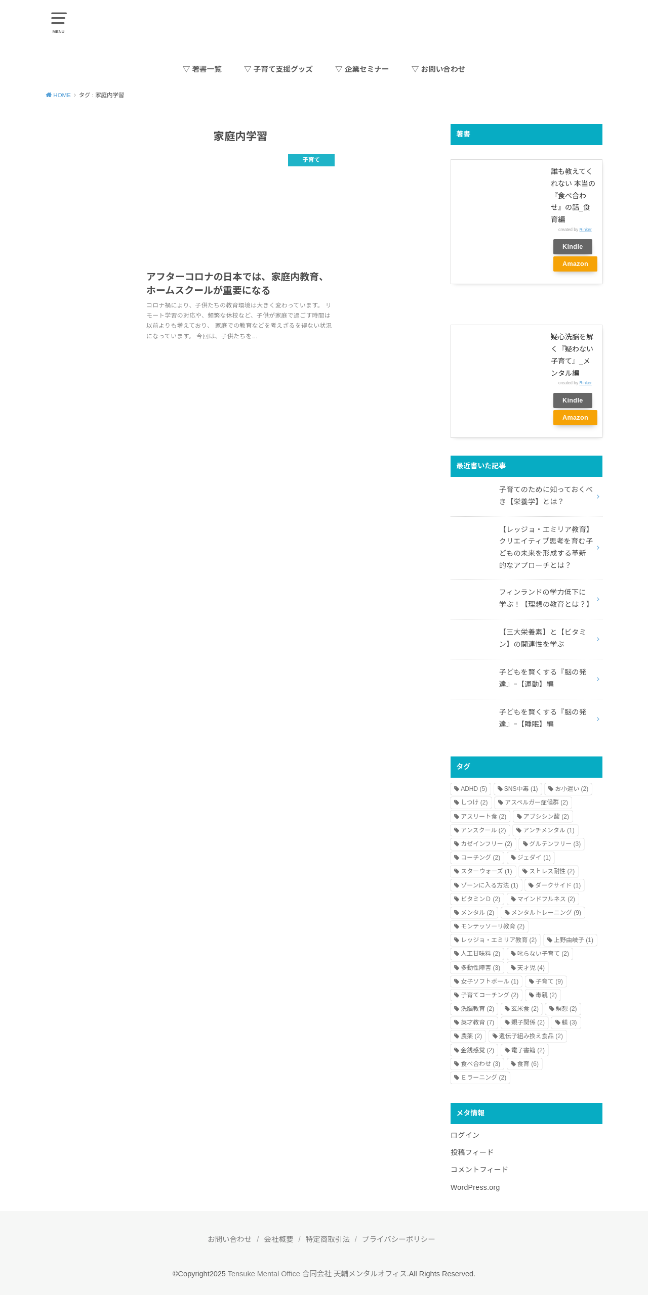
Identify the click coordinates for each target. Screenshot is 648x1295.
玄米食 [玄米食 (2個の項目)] (525, 1008)
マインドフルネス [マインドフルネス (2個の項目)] (546, 899)
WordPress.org (475, 1187)
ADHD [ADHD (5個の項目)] (474, 788)
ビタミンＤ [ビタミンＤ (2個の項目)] (480, 899)
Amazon (575, 263)
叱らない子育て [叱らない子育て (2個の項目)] (543, 953)
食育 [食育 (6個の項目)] (528, 1063)
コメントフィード (480, 1170)
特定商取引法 (328, 1239)
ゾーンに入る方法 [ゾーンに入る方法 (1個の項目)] (489, 885)
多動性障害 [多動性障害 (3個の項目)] (480, 967)
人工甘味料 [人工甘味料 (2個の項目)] (480, 953)
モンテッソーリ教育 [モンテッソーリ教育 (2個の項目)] (492, 926)
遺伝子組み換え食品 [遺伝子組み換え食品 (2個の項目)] (531, 1036)
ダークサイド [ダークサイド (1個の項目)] (558, 885)
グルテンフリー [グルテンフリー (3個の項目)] (555, 843)
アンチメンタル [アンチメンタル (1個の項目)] (549, 830)
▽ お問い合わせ (439, 69)
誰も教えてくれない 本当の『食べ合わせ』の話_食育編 (573, 195)
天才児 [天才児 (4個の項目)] (531, 967)
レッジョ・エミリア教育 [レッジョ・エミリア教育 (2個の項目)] (499, 940)
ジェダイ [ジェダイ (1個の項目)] (534, 857)
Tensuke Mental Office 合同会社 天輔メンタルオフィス (317, 1274)
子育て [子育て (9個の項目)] (549, 981)
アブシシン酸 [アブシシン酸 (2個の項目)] (546, 816)
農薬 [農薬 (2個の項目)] (471, 1036)
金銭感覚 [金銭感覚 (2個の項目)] (477, 1050)
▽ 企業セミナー (362, 69)
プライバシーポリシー (398, 1239)
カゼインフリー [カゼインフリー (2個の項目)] (486, 843)
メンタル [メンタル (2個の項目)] (477, 912)
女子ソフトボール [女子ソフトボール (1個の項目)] (489, 981)
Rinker (586, 229)
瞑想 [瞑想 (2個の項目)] (566, 1008)
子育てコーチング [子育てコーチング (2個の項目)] (489, 995)
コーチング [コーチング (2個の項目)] (480, 857)
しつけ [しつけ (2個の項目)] (474, 802)
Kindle (572, 246)
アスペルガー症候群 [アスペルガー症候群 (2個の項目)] (536, 802)
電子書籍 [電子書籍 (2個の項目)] (528, 1050)
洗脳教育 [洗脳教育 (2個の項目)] (477, 1008)
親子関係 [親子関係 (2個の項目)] (528, 1022)
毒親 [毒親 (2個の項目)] (546, 995)
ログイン (465, 1135)
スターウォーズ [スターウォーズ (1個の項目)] (486, 871)
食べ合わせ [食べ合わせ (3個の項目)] (480, 1063)
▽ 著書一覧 (202, 69)
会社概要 (278, 1239)
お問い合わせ (230, 1239)
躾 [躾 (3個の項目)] (569, 1022)
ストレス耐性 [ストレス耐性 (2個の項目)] (552, 871)
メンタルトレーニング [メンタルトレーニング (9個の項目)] (546, 912)
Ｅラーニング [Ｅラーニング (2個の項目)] (483, 1077)
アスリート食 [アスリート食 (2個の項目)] (483, 816)
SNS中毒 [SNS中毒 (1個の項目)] (521, 788)
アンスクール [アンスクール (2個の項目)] (483, 830)
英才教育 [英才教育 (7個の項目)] (477, 1022)
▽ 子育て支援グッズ (278, 69)
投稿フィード (472, 1152)
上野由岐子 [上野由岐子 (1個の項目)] (573, 940)
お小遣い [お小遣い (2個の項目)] (571, 788)
